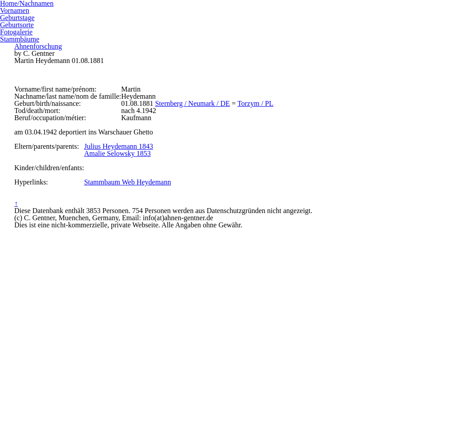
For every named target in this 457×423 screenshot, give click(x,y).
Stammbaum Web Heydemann (168, 288)
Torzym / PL (299, 149)
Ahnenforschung (228, 23)
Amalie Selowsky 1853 (156, 242)
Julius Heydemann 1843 (158, 230)
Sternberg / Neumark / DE (236, 149)
